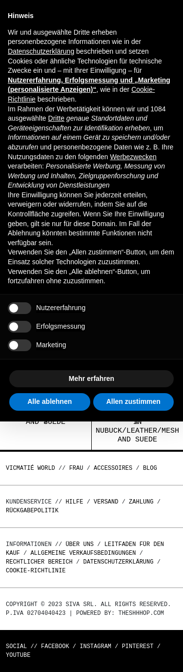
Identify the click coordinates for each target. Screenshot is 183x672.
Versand (106, 502)
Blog (150, 468)
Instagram (95, 646)
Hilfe (74, 502)
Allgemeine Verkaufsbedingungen (83, 553)
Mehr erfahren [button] (91, 378)
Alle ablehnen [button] (49, 401)
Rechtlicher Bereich (39, 562)
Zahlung (141, 502)
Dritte (56, 118)
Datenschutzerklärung (118, 562)
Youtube (18, 655)
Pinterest (138, 646)
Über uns (81, 544)
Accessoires (113, 468)
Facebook (55, 646)
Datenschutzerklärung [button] (41, 51)
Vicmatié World (30, 468)
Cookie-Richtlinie (35, 571)
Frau (76, 468)
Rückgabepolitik (32, 510)
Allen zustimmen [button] (133, 401)
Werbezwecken (133, 157)
